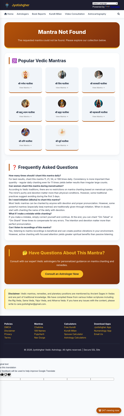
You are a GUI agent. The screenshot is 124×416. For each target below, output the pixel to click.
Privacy (8, 334)
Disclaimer (9, 330)
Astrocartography (97, 14)
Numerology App (102, 330)
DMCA (7, 327)
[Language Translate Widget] (105, 3)
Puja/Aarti (39, 334)
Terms (7, 337)
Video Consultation (75, 14)
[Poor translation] (7, 375)
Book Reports (39, 14)
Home (8, 14)
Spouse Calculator (73, 334)
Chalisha (38, 327)
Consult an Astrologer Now (62, 274)
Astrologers (23, 14)
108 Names (40, 330)
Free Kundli (70, 327)
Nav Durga (39, 337)
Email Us (98, 334)
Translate (112, 6)
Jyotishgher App (102, 327)
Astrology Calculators (75, 337)
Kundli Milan (55, 14)
